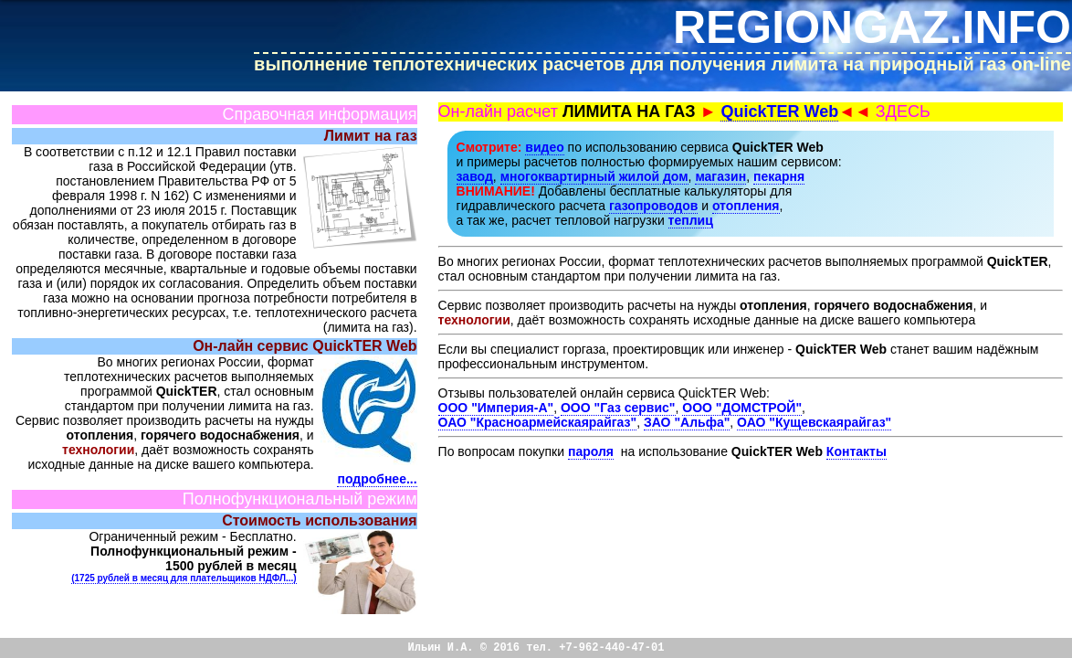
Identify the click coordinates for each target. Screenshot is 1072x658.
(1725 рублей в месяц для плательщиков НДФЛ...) (183, 578)
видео (544, 147)
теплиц (690, 220)
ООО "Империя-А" (496, 407)
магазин (720, 176)
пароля (591, 451)
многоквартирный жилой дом (594, 176)
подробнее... (376, 479)
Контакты (856, 451)
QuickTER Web (779, 111)
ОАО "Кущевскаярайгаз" (814, 422)
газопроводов (653, 205)
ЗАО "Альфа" (687, 422)
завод (475, 176)
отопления (746, 205)
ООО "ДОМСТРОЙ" (742, 407)
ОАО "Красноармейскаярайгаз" (537, 422)
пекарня (778, 176)
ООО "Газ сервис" (618, 407)
